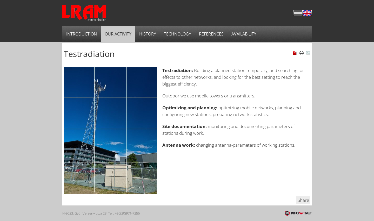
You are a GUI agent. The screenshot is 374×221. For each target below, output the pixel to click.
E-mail (308, 53)
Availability (243, 34)
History (147, 34)
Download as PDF (295, 53)
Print (301, 53)
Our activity (118, 34)
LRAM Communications (84, 13)
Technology (177, 34)
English (307, 13)
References (211, 34)
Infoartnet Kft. (298, 213)
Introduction (81, 34)
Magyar (298, 13)
